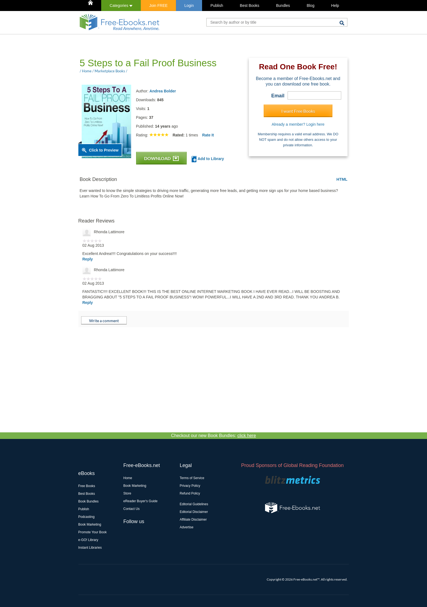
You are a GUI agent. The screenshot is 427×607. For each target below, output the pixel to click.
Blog (310, 5)
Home (127, 478)
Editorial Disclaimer (194, 512)
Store (127, 493)
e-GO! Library (88, 540)
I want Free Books (298, 111)
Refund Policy (190, 493)
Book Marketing (89, 524)
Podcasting (86, 517)
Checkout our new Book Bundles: (213, 435)
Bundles (283, 5)
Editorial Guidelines (194, 504)
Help (335, 5)
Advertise (187, 527)
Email (277, 95)
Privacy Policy (190, 486)
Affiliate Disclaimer (193, 519)
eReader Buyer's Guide (140, 501)
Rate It (208, 135)
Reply (87, 259)
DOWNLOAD (161, 158)
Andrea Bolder (163, 91)
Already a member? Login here (298, 124)
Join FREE (158, 5)
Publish (217, 5)
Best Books (249, 5)
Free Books (86, 486)
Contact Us (131, 509)
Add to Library (208, 159)
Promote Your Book (92, 532)
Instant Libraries (90, 548)
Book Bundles (88, 501)
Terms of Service (192, 478)
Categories (121, 5)
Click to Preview (104, 150)
